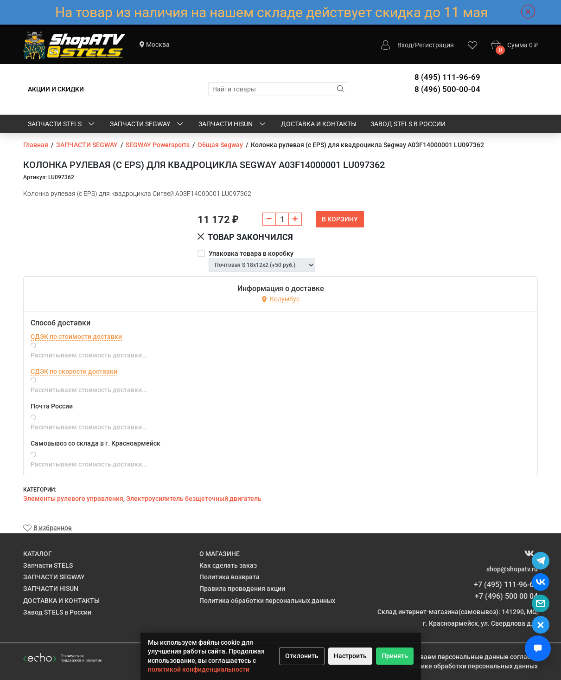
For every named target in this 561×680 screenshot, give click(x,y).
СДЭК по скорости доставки (74, 371)
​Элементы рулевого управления (73, 498)
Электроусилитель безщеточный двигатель (193, 498)
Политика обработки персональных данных (267, 600)
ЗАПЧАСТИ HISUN (232, 124)
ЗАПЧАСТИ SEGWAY (147, 124)
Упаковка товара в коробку (251, 253)
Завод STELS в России (408, 124)
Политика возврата (229, 577)
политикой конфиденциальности (198, 669)
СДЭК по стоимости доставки (76, 336)
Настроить (350, 656)
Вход (404, 45)
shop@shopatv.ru (512, 569)
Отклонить (302, 656)
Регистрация (434, 45)
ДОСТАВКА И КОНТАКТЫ (319, 124)
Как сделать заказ (228, 565)
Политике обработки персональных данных (470, 666)
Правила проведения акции (242, 588)
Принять (395, 656)
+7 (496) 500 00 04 (506, 596)
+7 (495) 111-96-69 (506, 584)
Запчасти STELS (62, 124)
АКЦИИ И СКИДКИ (56, 89)
